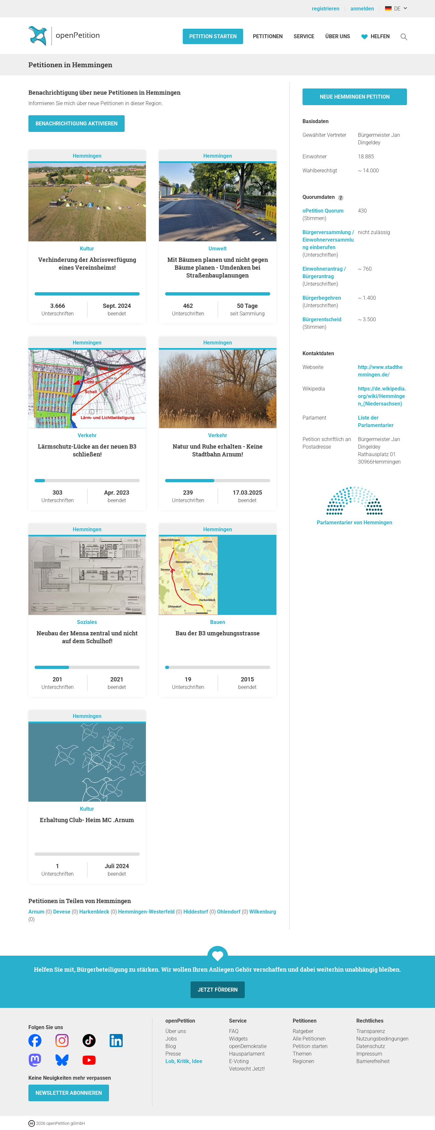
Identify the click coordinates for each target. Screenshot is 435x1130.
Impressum (369, 1054)
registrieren (325, 9)
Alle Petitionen (309, 1039)
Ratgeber (303, 1031)
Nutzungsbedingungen (382, 1039)
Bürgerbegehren (322, 298)
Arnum (37, 912)
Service (304, 36)
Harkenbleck (95, 912)
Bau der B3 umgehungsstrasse (218, 633)
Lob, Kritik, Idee (183, 1061)
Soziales (87, 622)
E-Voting (239, 1061)
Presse (173, 1054)
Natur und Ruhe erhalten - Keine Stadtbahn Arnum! (218, 450)
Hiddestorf (196, 912)
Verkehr (87, 435)
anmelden (362, 9)
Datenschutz (370, 1046)
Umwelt (217, 249)
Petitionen (268, 36)
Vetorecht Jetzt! (247, 1069)
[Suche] (404, 36)
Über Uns (337, 36)
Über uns (175, 1031)
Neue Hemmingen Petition (355, 97)
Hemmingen (87, 156)
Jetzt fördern (218, 990)
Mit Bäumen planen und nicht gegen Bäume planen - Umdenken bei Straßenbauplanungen (217, 267)
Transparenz (370, 1031)
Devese (62, 912)
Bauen (217, 622)
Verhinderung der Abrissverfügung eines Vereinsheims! (87, 263)
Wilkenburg (262, 912)
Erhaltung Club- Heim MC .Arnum (87, 820)
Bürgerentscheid (322, 319)
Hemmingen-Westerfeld (147, 912)
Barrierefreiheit (373, 1061)
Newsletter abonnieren (69, 1093)
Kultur (87, 249)
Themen (302, 1054)
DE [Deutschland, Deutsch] (392, 9)
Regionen (303, 1061)
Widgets (238, 1039)
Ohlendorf (229, 912)
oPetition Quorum (323, 211)
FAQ (234, 1031)
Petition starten (213, 36)
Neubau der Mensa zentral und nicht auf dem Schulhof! (87, 637)
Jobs (171, 1039)
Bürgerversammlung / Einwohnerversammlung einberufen (328, 239)
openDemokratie (248, 1046)
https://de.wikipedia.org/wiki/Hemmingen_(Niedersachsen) (382, 396)
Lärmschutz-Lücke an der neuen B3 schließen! (87, 450)
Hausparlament (247, 1054)
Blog (170, 1046)
